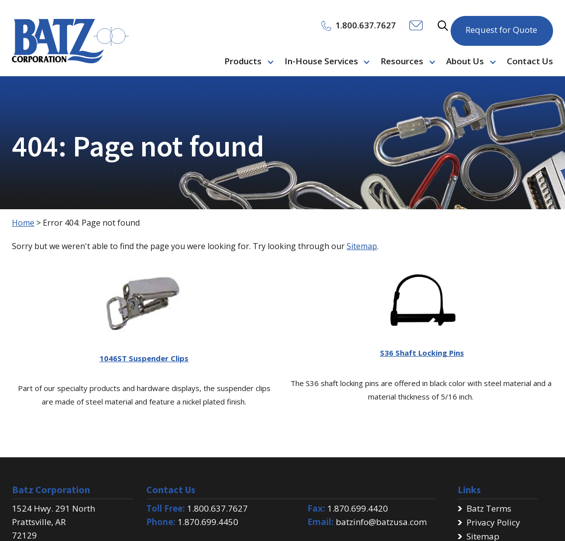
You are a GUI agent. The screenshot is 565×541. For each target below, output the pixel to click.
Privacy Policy (493, 522)
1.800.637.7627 (217, 508)
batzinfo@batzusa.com (381, 522)
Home (23, 222)
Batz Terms (489, 508)
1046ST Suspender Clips (143, 358)
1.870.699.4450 (208, 522)
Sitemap (362, 246)
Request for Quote (501, 24)
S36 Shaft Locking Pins (422, 353)
